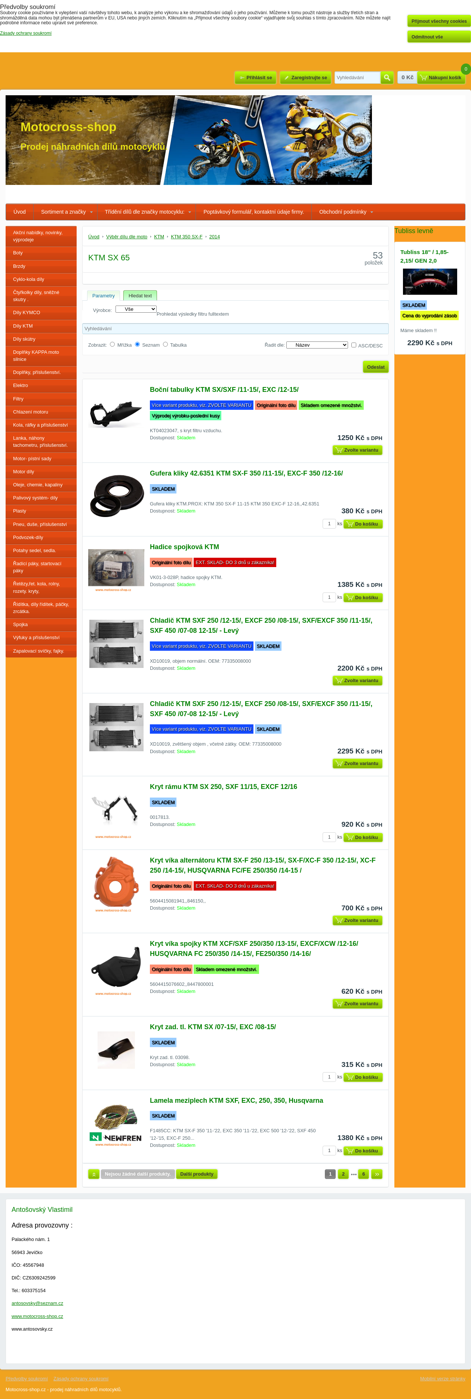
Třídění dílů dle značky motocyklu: (145, 212)
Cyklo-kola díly (28, 279)
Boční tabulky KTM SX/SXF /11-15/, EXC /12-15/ (224, 389)
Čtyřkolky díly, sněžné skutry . (36, 296)
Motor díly (23, 471)
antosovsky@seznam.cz (37, 1303)
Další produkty (196, 1174)
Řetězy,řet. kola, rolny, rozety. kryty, (36, 587)
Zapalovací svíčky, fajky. (38, 651)
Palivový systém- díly (35, 498)
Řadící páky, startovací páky (37, 567)
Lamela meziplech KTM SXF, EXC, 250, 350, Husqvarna (236, 1100)
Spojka (20, 624)
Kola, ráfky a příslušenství (40, 425)
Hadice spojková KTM (184, 547)
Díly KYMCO (26, 312)
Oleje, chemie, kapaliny (37, 485)
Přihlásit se (259, 77)
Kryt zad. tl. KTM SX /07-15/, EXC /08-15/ (213, 1027)
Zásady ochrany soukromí (80, 1378)
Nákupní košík (445, 77)
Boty (18, 253)
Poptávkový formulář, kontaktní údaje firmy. (253, 212)
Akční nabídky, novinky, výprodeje (38, 236)
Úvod (19, 212)
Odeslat (376, 367)
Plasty (19, 511)
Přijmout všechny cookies (439, 21)
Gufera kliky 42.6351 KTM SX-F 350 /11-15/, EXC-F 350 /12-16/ (246, 473)
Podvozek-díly (28, 537)
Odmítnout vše (427, 37)
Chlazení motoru (30, 412)
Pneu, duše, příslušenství (40, 524)
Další (376, 1174)
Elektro (20, 385)
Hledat (387, 77)
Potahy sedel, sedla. (34, 550)
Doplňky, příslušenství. (37, 372)
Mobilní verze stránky (442, 1378)
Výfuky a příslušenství (36, 637)
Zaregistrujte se (309, 77)
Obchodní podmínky (342, 212)
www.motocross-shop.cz (37, 1316)
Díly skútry (24, 339)
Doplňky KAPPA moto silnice (36, 355)
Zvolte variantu (361, 450)
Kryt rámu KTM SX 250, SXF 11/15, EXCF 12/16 (223, 786)
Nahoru (93, 1174)
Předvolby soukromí (27, 1378)
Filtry (18, 399)
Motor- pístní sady (32, 458)
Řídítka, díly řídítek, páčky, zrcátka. (41, 607)
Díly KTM (23, 326)
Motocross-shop (69, 127)
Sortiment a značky (63, 212)
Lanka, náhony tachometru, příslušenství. (40, 441)
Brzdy (19, 266)
